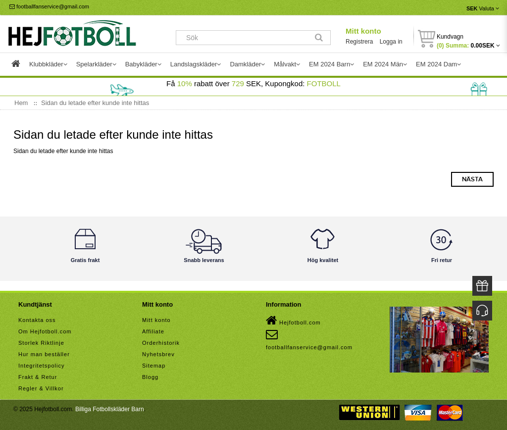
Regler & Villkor (41, 388)
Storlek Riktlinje (41, 343)
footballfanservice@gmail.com (49, 6)
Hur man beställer (44, 354)
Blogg (150, 377)
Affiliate (153, 331)
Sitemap (153, 366)
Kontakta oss (37, 320)
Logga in (391, 41)
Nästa (472, 179)
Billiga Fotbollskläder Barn (109, 409)
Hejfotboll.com (293, 320)
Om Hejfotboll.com (44, 331)
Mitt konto (363, 31)
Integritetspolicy (41, 366)
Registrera (359, 41)
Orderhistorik (161, 343)
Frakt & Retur (37, 377)
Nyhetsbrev (158, 354)
